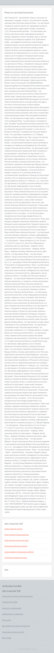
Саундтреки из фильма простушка (15, 558)
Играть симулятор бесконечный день (16, 535)
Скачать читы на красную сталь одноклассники (17, 596)
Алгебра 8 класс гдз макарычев (12, 614)
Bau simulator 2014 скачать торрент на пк (16, 626)
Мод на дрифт (6, 638)
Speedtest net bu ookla (9, 602)
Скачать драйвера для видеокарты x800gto (19, 552)
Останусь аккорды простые (13, 529)
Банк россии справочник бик (11, 608)
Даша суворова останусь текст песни (16, 540)
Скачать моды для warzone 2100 (13, 632)
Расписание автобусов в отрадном (15, 546)
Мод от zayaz (6, 620)
